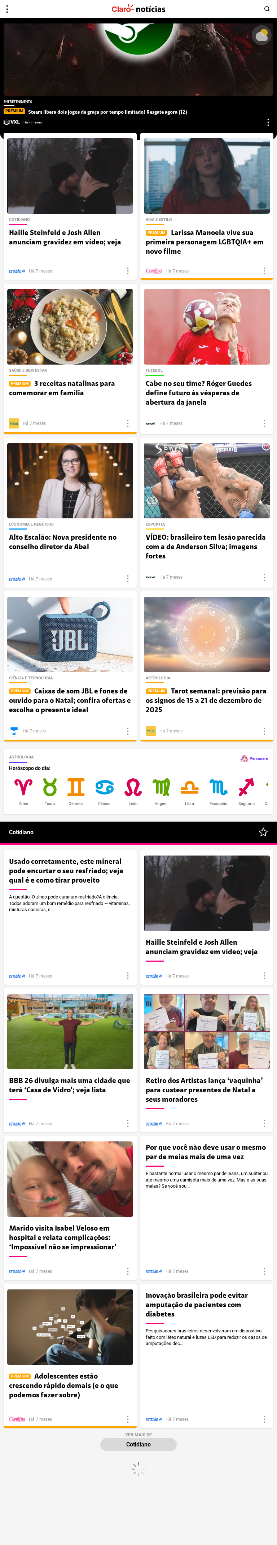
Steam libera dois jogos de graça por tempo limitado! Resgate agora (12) (95, 112)
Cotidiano (138, 1444)
